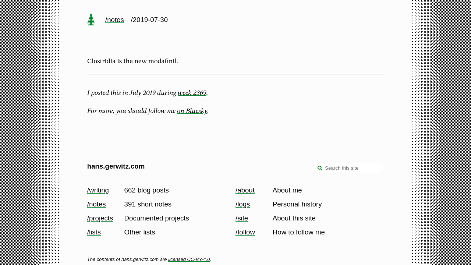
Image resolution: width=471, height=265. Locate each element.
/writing (98, 190)
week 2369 (192, 93)
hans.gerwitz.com (116, 166)
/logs (243, 204)
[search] (320, 168)
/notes (114, 20)
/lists (94, 232)
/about (245, 190)
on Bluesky (192, 111)
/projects (100, 218)
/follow (245, 232)
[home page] (90, 20)
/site (242, 218)
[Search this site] (349, 168)
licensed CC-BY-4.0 (189, 259)
